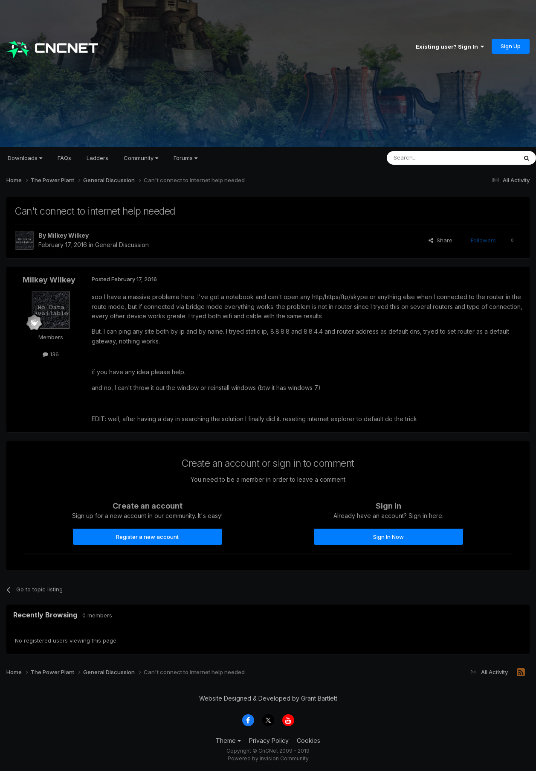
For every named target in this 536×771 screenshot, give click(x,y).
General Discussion (122, 244)
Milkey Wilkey (68, 235)
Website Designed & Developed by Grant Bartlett (268, 698)
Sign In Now (388, 536)
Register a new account (147, 536)
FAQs (64, 157)
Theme (228, 740)
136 (51, 354)
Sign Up (511, 46)
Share (440, 240)
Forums (185, 157)
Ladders (97, 157)
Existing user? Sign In (450, 46)
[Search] (430, 158)
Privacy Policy (269, 740)
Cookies (308, 740)
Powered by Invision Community (268, 758)
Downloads (25, 157)
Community (141, 157)
